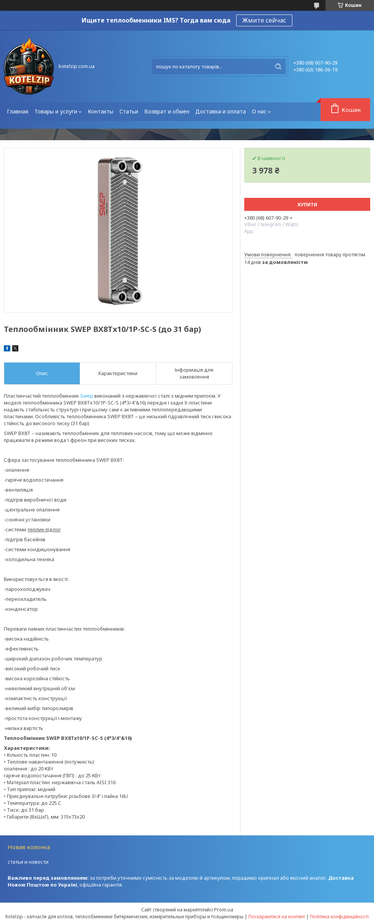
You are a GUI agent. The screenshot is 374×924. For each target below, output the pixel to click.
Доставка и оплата (220, 111)
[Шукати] (278, 66)
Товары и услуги (55, 111)
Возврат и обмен (166, 111)
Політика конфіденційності (339, 916)
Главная (17, 111)
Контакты (100, 111)
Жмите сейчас (264, 20)
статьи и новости (28, 861)
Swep (86, 395)
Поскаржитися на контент (276, 916)
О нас (259, 111)
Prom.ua (223, 909)
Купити (307, 204)
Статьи (128, 111)
